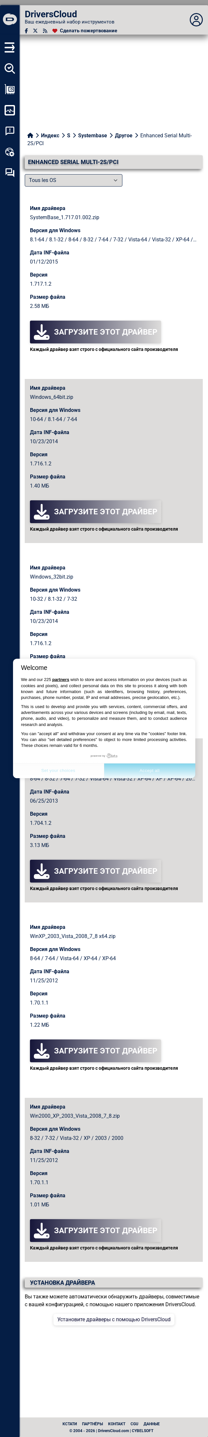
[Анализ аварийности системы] (10, 131)
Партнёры (92, 1424)
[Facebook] (26, 30)
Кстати (69, 1424)
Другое (123, 135)
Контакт (116, 1424)
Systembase (92, 135)
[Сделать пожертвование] (84, 31)
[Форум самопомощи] (10, 173)
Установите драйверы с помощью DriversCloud (114, 1319)
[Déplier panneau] (196, 19)
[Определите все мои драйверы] (10, 68)
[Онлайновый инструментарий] (10, 152)
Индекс (50, 135)
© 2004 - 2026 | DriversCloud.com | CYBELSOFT (111, 1431)
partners (60, 679)
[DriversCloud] (10, 20)
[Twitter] (35, 30)
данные (152, 1424)
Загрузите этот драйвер (95, 332)
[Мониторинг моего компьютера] (10, 110)
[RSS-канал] (45, 30)
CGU (134, 1424)
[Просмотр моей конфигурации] (10, 89)
